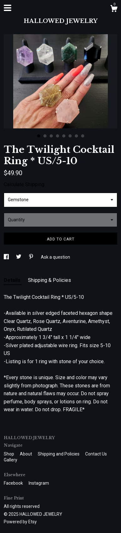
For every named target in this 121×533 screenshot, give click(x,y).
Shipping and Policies (59, 453)
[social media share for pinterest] (32, 257)
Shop (9, 453)
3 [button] (51, 135)
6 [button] (70, 135)
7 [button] (76, 135)
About (26, 453)
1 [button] (38, 135)
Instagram (39, 483)
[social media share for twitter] (19, 257)
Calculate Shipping (24, 184)
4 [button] (57, 135)
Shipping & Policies (49, 280)
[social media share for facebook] (7, 257)
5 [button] (63, 135)
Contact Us (96, 453)
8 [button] (82, 135)
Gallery (10, 459)
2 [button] (45, 135)
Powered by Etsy (20, 521)
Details (13, 280)
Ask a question (55, 257)
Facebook (14, 483)
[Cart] (113, 9)
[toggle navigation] (7, 8)
